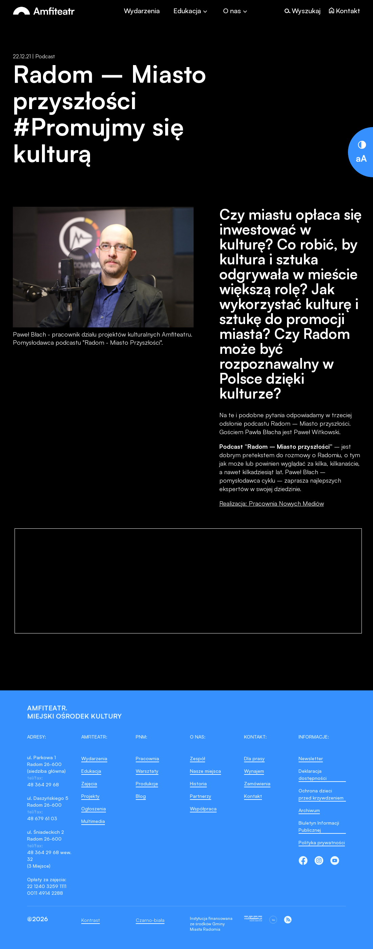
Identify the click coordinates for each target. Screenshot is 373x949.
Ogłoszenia (93, 808)
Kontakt (253, 796)
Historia (198, 783)
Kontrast (90, 920)
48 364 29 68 (43, 784)
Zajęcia (89, 783)
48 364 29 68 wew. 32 (49, 855)
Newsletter (311, 758)
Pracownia (147, 758)
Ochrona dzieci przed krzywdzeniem (321, 794)
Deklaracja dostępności (313, 774)
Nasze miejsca (205, 771)
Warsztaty (147, 771)
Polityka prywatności (322, 842)
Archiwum (309, 810)
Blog (141, 796)
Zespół (197, 758)
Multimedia (93, 821)
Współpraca (203, 808)
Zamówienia (257, 783)
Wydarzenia (142, 11)
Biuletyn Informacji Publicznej (319, 826)
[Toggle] (191, 11)
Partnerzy (200, 796)
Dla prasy (254, 758)
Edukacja (91, 771)
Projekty (90, 796)
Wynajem (254, 771)
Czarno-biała (150, 920)
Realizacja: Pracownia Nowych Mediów (271, 503)
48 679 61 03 (42, 818)
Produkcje (147, 783)
